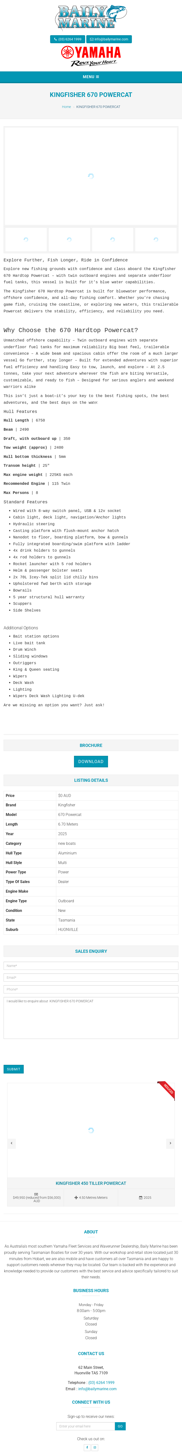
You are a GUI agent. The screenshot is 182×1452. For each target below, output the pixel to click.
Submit (13, 1042)
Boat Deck (136, 1442)
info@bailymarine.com (111, 39)
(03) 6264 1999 (69, 39)
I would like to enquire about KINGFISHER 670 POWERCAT (91, 991)
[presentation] (40, 1024)
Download (91, 734)
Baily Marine (61, 1442)
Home (66, 107)
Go (120, 1399)
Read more (91, 1117)
